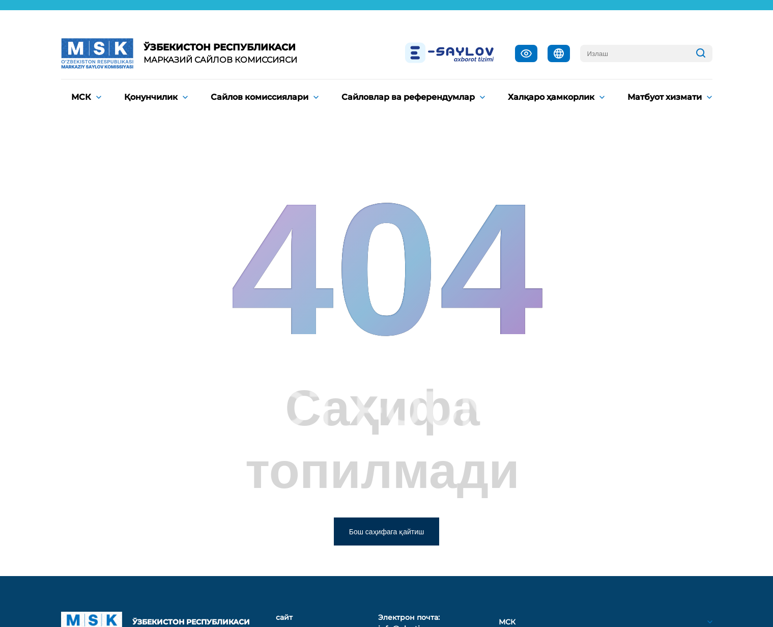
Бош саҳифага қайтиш (386, 532)
